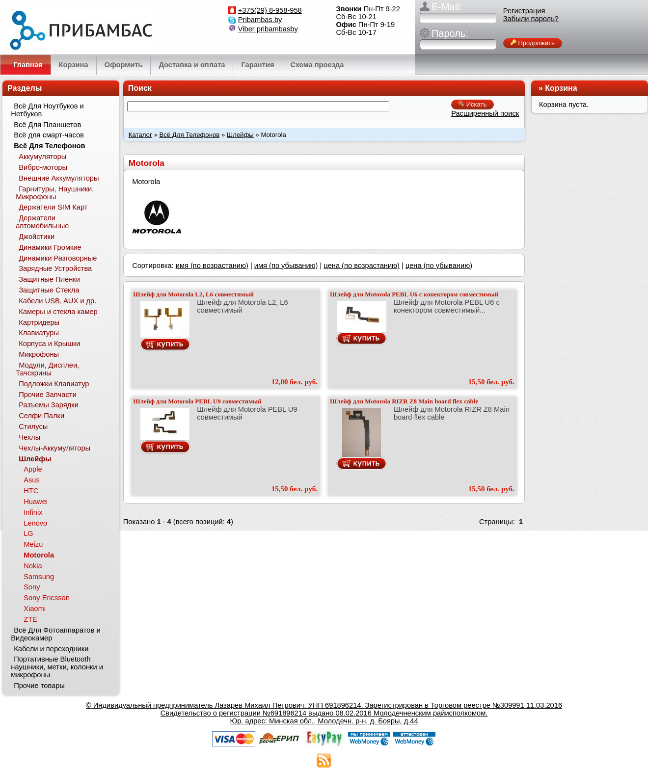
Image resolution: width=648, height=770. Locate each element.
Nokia (33, 566)
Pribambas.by (260, 20)
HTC (31, 491)
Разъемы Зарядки (49, 405)
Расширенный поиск (485, 113)
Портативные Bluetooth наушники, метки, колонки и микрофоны (57, 667)
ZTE (30, 619)
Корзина (561, 88)
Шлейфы (240, 134)
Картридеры (39, 322)
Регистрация (524, 11)
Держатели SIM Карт (53, 207)
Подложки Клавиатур (54, 384)
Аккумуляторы (42, 156)
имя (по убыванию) (286, 265)
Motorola (39, 555)
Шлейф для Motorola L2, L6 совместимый (193, 294)
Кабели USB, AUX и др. (57, 301)
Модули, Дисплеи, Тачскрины (47, 369)
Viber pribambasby (268, 29)
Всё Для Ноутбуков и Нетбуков (47, 110)
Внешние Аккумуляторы (59, 178)
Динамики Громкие (50, 247)
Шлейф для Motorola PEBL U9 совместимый (197, 401)
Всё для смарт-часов (49, 135)
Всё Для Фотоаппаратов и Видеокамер (55, 634)
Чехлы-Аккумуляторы (54, 448)
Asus (32, 480)
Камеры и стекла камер (58, 312)
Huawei (36, 501)
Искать (472, 104)
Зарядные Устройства (55, 268)
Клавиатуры (39, 333)
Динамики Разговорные (58, 258)
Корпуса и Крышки (49, 343)
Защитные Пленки (49, 279)
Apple (33, 469)
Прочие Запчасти (48, 394)
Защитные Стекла (49, 290)
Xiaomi (35, 608)
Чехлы (29, 437)
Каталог (140, 134)
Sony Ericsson (47, 598)
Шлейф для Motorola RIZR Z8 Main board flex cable (404, 401)
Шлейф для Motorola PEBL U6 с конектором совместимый (414, 294)
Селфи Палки (41, 416)
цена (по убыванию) (438, 265)
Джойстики (36, 236)
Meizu (33, 544)
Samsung (39, 577)
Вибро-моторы (43, 167)
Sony (32, 587)
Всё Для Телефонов (189, 134)
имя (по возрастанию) (212, 265)
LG (28, 533)
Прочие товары (39, 686)
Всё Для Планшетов (47, 125)
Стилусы (33, 426)
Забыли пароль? (531, 19)
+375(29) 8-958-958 (270, 10)
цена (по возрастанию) (362, 265)
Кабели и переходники (51, 649)
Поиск (140, 88)
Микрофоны (39, 354)
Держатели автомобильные (42, 222)
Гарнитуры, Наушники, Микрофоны (55, 193)
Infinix (33, 512)
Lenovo (35, 523)
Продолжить (533, 43)
